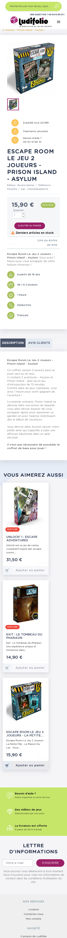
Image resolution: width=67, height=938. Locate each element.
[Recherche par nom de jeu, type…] (33, 6)
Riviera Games (26, 185)
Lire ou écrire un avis (47, 242)
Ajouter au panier (29, 226)
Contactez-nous (33, 914)
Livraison (33, 909)
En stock (48, 205)
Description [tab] (13, 342)
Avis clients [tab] (39, 342)
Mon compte (33, 919)
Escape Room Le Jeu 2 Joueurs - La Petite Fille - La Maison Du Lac (25, 734)
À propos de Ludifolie (33, 936)
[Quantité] (19, 215)
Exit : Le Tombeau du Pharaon (24, 636)
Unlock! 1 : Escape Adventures (22, 538)
